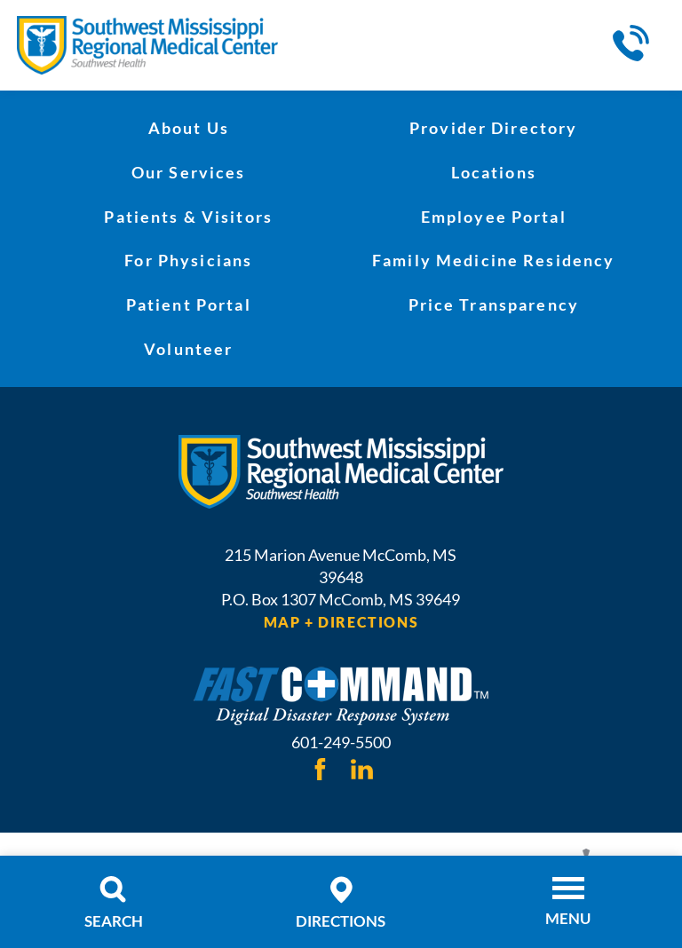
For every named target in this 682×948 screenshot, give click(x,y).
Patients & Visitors (188, 216)
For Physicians (188, 260)
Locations (493, 172)
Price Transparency (493, 304)
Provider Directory (493, 128)
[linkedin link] (361, 768)
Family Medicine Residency (493, 260)
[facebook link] (320, 768)
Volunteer (188, 349)
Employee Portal (494, 216)
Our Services (188, 172)
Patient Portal (188, 304)
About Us (188, 128)
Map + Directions (341, 622)
